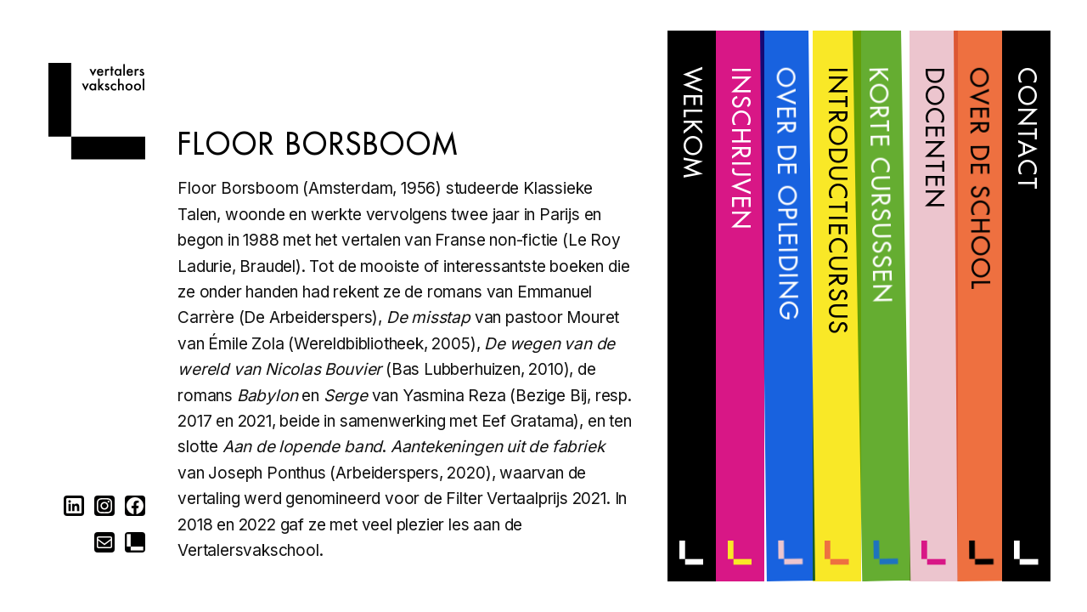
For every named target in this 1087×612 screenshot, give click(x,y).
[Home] (96, 154)
